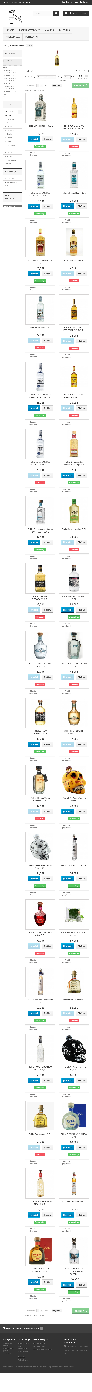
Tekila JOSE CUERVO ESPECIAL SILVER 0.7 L (40, 396)
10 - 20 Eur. (11, 112)
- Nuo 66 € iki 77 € (9, 83)
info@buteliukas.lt (81, 1366)
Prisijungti (84, 2)
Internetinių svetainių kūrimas (28, 1385)
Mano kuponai (38, 1359)
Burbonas (10, 167)
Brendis (9, 164)
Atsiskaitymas (12, 272)
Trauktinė (10, 223)
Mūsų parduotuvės (13, 286)
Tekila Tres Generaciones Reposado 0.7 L (74, 732)
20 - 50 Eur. (11, 115)
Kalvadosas (11, 182)
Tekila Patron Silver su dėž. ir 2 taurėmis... (74, 933)
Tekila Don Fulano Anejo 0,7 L (74, 1202)
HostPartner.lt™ (44, 1385)
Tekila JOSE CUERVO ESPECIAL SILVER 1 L (40, 463)
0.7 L (9, 101)
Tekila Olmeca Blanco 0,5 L (40, 126)
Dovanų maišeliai (11, 252)
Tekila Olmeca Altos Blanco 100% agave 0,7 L (40, 530)
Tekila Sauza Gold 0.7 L (74, 260)
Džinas (9, 175)
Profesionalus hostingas (67, 1385)
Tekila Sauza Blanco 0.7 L (40, 327)
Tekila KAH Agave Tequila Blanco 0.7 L (40, 866)
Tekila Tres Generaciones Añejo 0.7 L (40, 933)
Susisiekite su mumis (70, 2)
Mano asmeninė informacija (43, 1356)
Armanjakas (11, 160)
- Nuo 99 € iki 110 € (9, 91)
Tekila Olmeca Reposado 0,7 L (40, 261)
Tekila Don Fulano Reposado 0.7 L (40, 1001)
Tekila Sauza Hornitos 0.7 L (74, 529)
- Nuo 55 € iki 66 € (9, 81)
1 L (8, 104)
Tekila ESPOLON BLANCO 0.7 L (74, 597)
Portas (9, 193)
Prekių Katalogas (29, 30)
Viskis (9, 230)
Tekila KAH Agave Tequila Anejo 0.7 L (74, 1068)
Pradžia (9, 30)
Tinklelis (80, 77)
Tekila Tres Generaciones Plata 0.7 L (40, 665)
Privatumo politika (13, 279)
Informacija (10, 261)
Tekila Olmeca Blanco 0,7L (74, 193)
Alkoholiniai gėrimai (9, 151)
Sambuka (10, 215)
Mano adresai (38, 1353)
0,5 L (9, 97)
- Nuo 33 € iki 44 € (9, 75)
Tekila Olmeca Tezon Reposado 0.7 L (40, 799)
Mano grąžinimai (39, 1346)
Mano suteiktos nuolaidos (42, 1349)
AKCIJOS (49, 30)
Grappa (9, 179)
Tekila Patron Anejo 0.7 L (40, 1134)
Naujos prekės (23, 1343)
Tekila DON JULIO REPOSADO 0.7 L (40, 1270)
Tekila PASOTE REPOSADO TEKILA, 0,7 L (40, 1202)
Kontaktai (31, 36)
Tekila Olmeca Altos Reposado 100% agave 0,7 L (74, 463)
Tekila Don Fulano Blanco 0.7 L (74, 866)
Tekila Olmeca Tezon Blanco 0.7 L (74, 665)
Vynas (9, 234)
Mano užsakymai (39, 1343)
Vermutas (10, 227)
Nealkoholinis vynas (10, 247)
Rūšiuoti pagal (30, 77)
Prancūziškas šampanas (10, 199)
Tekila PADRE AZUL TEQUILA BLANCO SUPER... (74, 1271)
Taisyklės (64, 30)
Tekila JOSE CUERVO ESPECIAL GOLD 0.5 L (74, 127)
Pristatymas (12, 36)
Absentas (10, 156)
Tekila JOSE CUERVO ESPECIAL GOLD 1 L (74, 396)
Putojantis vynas (9, 206)
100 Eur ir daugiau (13, 122)
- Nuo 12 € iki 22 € (9, 70)
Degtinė (9, 171)
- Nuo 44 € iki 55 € (9, 78)
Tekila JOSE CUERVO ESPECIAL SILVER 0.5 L (40, 194)
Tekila (9, 219)
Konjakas (10, 186)
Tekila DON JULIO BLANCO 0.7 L (74, 1135)
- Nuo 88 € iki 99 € (9, 89)
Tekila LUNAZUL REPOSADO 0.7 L (40, 597)
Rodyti (60, 77)
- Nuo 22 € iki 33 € (9, 73)
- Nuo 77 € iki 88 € (9, 86)
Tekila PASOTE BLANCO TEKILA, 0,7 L (40, 1068)
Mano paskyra (40, 1339)
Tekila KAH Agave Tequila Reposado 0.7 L (74, 799)
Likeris (9, 190)
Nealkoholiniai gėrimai (10, 239)
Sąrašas (86, 77)
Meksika (10, 130)
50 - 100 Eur (11, 119)
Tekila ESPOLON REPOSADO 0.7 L (40, 732)
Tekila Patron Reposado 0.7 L (74, 1001)
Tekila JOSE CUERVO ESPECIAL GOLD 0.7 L (74, 328)
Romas (9, 212)
